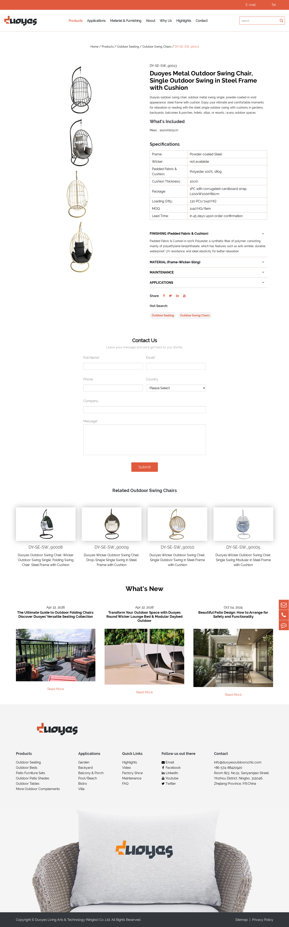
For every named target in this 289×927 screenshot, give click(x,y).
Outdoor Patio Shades (32, 778)
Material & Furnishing (125, 21)
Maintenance (131, 778)
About (150, 21)
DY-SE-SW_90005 (243, 547)
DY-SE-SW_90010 (177, 547)
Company (90, 401)
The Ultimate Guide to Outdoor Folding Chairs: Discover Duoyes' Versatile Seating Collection (55, 615)
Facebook (171, 768)
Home (94, 46)
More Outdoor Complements (38, 789)
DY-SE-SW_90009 (112, 547)
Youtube (170, 778)
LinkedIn (170, 773)
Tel (273, 5)
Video (126, 768)
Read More (55, 689)
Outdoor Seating (128, 46)
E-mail (251, 5)
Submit (144, 467)
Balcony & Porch (91, 773)
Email (168, 762)
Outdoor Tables (27, 784)
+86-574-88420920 (228, 768)
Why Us (166, 21)
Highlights (183, 21)
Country (152, 379)
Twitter (169, 784)
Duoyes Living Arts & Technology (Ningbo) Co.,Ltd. (72, 920)
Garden (83, 762)
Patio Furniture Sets (30, 773)
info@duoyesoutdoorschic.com (237, 762)
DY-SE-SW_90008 (46, 547)
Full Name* (91, 358)
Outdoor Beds (26, 768)
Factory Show (132, 773)
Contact (202, 21)
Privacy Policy (262, 920)
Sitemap (241, 920)
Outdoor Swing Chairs (157, 46)
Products (76, 21)
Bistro (82, 784)
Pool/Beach (87, 778)
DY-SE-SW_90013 (187, 46)
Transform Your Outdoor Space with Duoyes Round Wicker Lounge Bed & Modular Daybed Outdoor (144, 617)
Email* (150, 358)
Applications (96, 21)
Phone (88, 379)
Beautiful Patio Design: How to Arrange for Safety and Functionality (233, 615)
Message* (90, 421)
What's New (144, 589)
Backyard (85, 768)
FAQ (125, 784)
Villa (81, 789)
